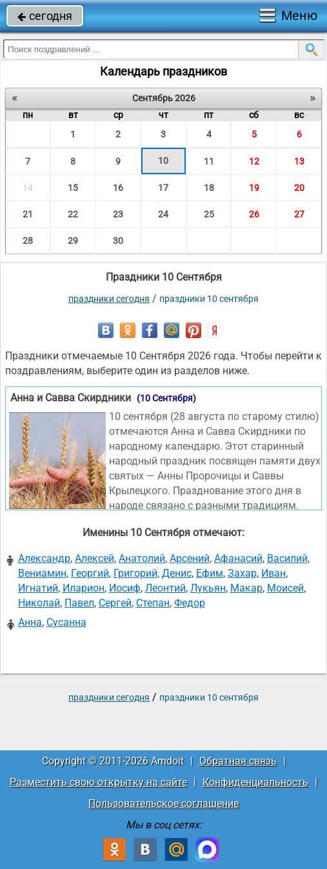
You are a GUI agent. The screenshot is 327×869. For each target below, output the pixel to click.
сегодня (44, 16)
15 (73, 188)
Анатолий (142, 558)
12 (254, 161)
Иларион (83, 588)
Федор (189, 603)
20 (299, 188)
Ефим (209, 573)
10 (163, 160)
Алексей (94, 558)
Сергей (115, 603)
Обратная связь (238, 761)
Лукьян (208, 588)
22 (73, 214)
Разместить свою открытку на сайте (98, 782)
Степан (153, 603)
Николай (39, 603)
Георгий (90, 573)
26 (254, 214)
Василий (287, 558)
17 (163, 188)
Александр (44, 558)
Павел (79, 603)
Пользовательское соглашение (163, 803)
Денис (177, 573)
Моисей (285, 588)
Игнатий (38, 588)
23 (118, 214)
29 (73, 240)
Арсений (190, 558)
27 (299, 214)
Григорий (135, 573)
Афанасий (238, 558)
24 (163, 214)
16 (118, 188)
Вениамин (42, 573)
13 (299, 161)
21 (28, 214)
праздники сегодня (109, 299)
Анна (30, 622)
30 (118, 240)
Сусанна (66, 622)
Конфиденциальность (255, 782)
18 (209, 188)
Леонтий (165, 588)
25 (209, 214)
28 (28, 240)
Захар (242, 573)
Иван (273, 573)
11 (209, 161)
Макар (246, 588)
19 (254, 188)
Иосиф (125, 588)
